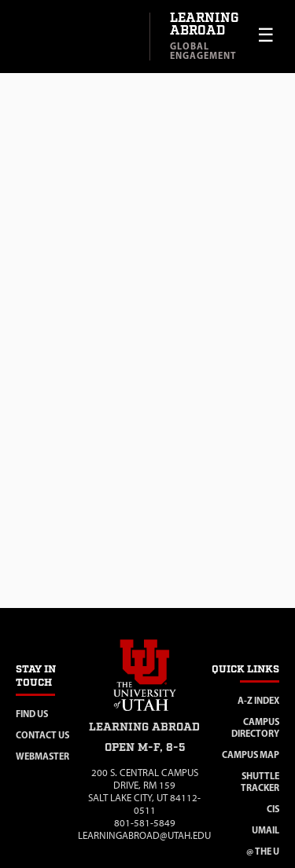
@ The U (262, 851)
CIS (273, 809)
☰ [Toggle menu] (266, 35)
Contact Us (42, 735)
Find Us (32, 714)
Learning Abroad (204, 24)
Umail (265, 830)
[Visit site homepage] (144, 714)
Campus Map (250, 754)
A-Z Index (258, 700)
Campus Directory (255, 727)
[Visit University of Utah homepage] (75, 37)
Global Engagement (203, 50)
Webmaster (42, 756)
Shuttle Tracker (260, 781)
